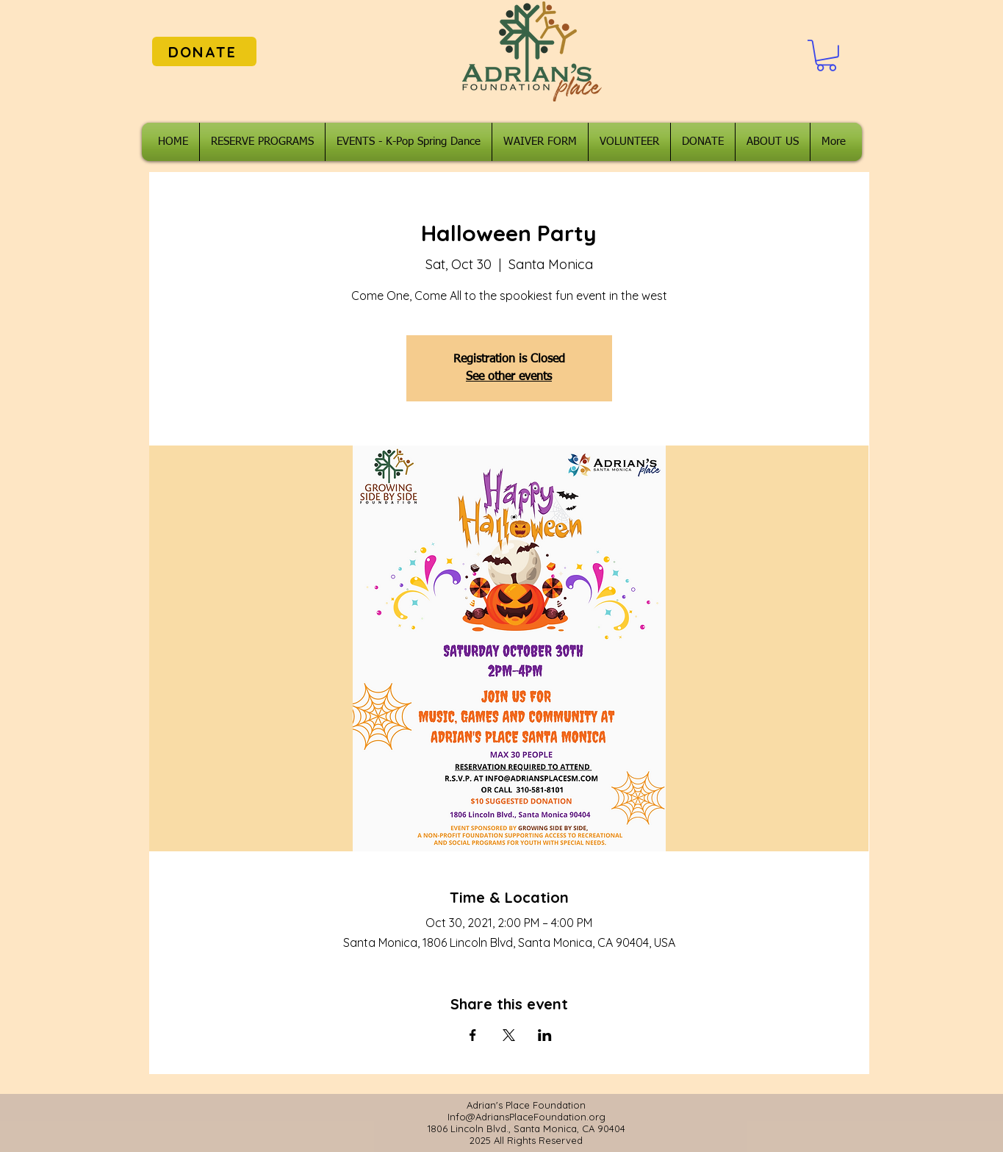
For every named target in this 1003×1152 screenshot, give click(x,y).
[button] (826, 55)
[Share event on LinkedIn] (545, 1035)
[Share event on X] (509, 1035)
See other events (509, 377)
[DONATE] (204, 51)
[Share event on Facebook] (473, 1035)
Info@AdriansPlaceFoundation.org (526, 1117)
